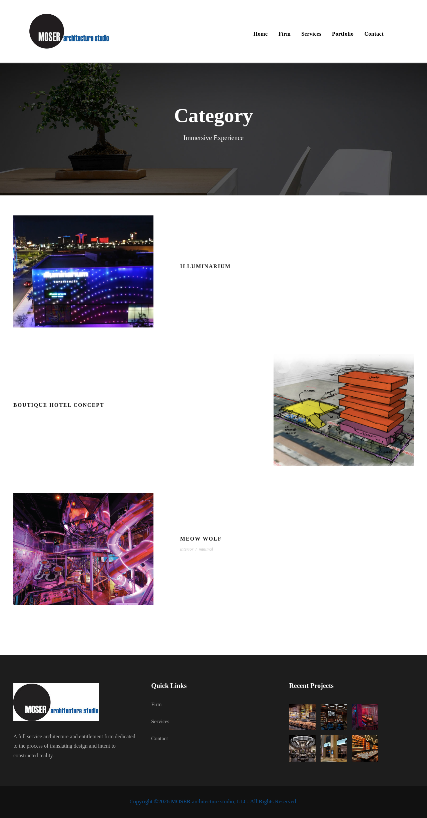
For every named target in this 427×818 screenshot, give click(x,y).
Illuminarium (205, 266)
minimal (206, 549)
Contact (374, 34)
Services (311, 34)
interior (186, 549)
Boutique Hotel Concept (58, 405)
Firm (285, 34)
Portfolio (343, 34)
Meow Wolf (201, 539)
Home (261, 34)
